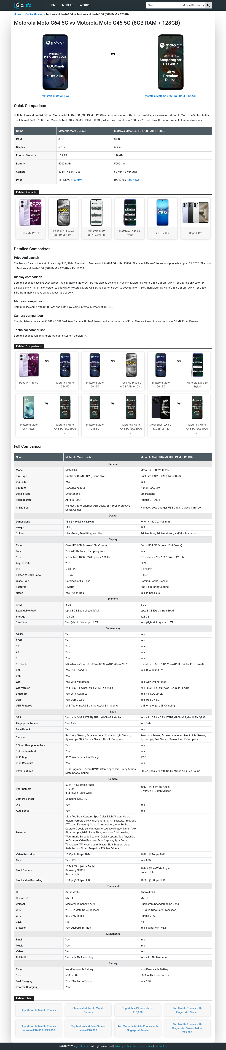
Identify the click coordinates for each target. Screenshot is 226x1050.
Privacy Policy (123, 1046)
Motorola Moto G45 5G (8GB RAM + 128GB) (171, 95)
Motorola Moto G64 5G (55, 95)
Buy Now (77, 179)
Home (53, 5)
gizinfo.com (83, 1046)
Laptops (84, 5)
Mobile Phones (33, 14)
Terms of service (143, 1046)
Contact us (161, 1046)
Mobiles (67, 5)
